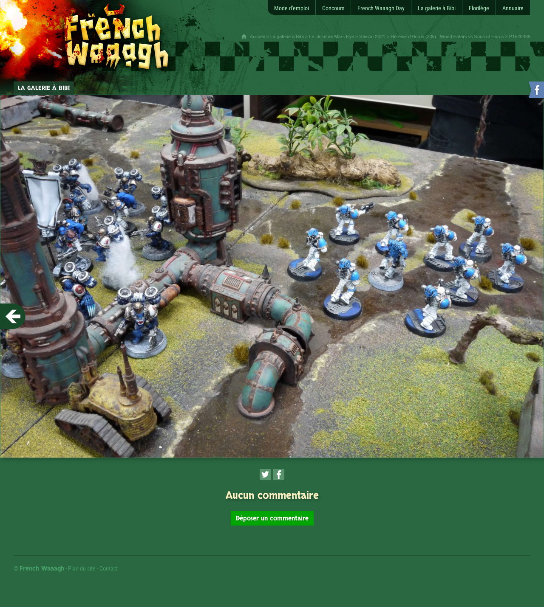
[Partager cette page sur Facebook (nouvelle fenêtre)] (278, 474)
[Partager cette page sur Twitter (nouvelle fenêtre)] (265, 474)
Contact (108, 568)
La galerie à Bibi (287, 36)
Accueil (257, 36)
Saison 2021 (372, 36)
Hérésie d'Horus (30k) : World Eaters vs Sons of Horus (447, 36)
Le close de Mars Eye (331, 36)
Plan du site (82, 568)
